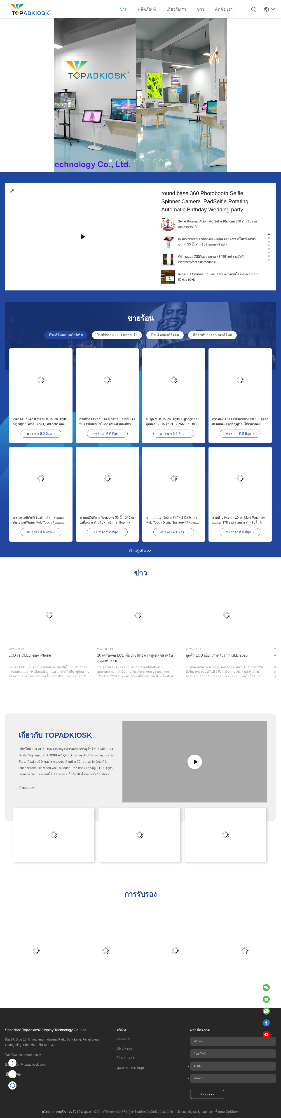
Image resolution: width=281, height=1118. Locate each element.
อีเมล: (25, 1064)
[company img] (168, 224)
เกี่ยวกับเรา (176, 9)
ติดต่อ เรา (224, 9)
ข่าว (200, 9)
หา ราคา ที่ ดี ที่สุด (41, 433)
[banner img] (140, 170)
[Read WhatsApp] (266, 1011)
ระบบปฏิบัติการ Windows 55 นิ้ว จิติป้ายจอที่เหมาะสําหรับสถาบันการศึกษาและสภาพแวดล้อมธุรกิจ (106, 520)
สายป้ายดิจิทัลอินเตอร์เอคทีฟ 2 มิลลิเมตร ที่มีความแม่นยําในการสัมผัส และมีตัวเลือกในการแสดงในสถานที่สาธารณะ (107, 421)
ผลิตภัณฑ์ (147, 9)
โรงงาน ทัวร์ (125, 1058)
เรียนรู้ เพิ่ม (140, 551)
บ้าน (123, 9)
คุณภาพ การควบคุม (130, 1067)
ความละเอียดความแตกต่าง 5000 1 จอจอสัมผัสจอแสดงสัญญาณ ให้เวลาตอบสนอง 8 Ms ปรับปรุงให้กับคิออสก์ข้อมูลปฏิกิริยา (240, 421)
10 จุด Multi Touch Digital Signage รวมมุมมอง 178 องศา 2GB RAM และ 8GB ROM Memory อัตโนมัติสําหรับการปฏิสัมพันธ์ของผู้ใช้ (172, 421)
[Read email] (266, 999)
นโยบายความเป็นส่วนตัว (59, 1111)
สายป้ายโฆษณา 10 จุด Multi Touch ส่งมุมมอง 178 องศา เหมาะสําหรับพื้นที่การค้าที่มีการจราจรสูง (239, 520)
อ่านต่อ (27, 788)
